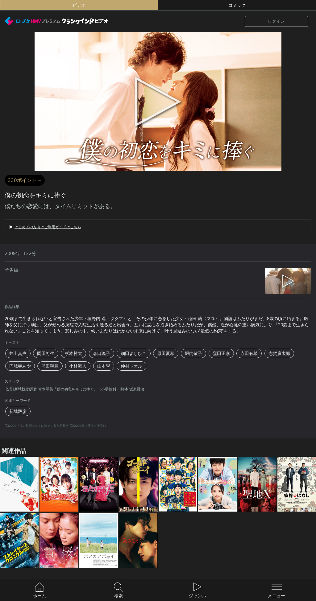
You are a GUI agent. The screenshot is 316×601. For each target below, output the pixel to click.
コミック (237, 5)
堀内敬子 (193, 353)
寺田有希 (249, 353)
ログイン (276, 21)
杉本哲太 (73, 353)
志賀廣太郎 (279, 353)
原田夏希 (165, 353)
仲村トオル (131, 366)
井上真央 (18, 353)
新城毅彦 (18, 411)
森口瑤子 (101, 353)
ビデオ (79, 5)
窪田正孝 (221, 353)
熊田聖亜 (50, 366)
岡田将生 (45, 353)
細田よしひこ (134, 353)
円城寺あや (20, 366)
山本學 (103, 366)
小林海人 (77, 366)
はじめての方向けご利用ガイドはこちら (48, 227)
